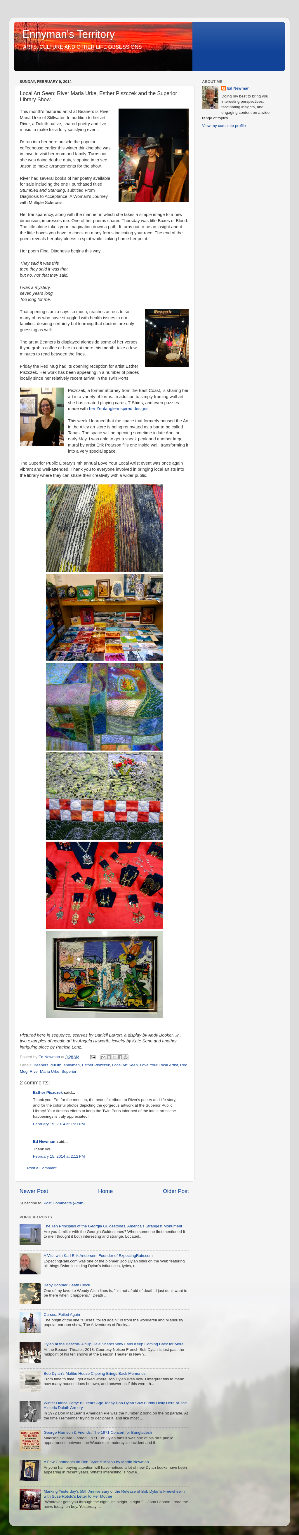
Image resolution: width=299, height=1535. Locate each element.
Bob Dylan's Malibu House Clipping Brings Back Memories (94, 1373)
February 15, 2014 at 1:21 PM (59, 1124)
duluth (56, 1065)
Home (105, 1191)
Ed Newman (44, 1141)
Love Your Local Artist (159, 1065)
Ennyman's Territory (68, 34)
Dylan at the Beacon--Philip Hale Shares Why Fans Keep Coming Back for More (113, 1344)
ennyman (71, 1065)
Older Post (176, 1191)
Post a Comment (42, 1168)
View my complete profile (224, 125)
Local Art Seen (125, 1065)
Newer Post (34, 1191)
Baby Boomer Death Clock (67, 1285)
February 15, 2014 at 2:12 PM (59, 1156)
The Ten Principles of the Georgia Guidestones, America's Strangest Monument (113, 1226)
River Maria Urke (44, 1071)
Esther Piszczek (96, 1065)
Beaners (41, 1065)
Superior (69, 1071)
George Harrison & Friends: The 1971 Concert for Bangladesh (98, 1432)
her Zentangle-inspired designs (119, 408)
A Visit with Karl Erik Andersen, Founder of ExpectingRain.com (98, 1255)
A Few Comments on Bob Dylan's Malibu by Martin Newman (96, 1462)
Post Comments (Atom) (64, 1203)
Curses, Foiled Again (62, 1314)
